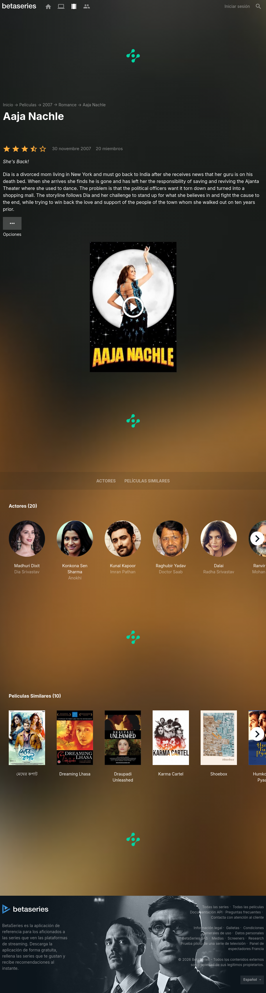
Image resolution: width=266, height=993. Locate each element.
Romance (68, 104)
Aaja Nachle (94, 104)
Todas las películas (248, 907)
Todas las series (215, 907)
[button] (27, 550)
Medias (218, 938)
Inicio (8, 104)
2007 (47, 104)
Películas (27, 104)
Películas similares (147, 480)
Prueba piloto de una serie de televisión (213, 943)
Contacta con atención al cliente (237, 917)
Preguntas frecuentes (243, 912)
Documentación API (206, 912)
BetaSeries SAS (195, 938)
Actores (106, 480)
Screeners (236, 938)
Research (256, 938)
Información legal (208, 928)
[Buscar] (258, 6)
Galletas (233, 928)
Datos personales (249, 933)
